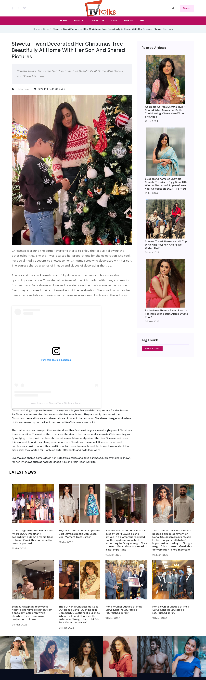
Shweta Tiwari (152, 348)
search (187, 8)
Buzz (143, 20)
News (46, 29)
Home (36, 29)
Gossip (128, 20)
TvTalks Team (22, 88)
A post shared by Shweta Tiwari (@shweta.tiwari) (56, 403)
